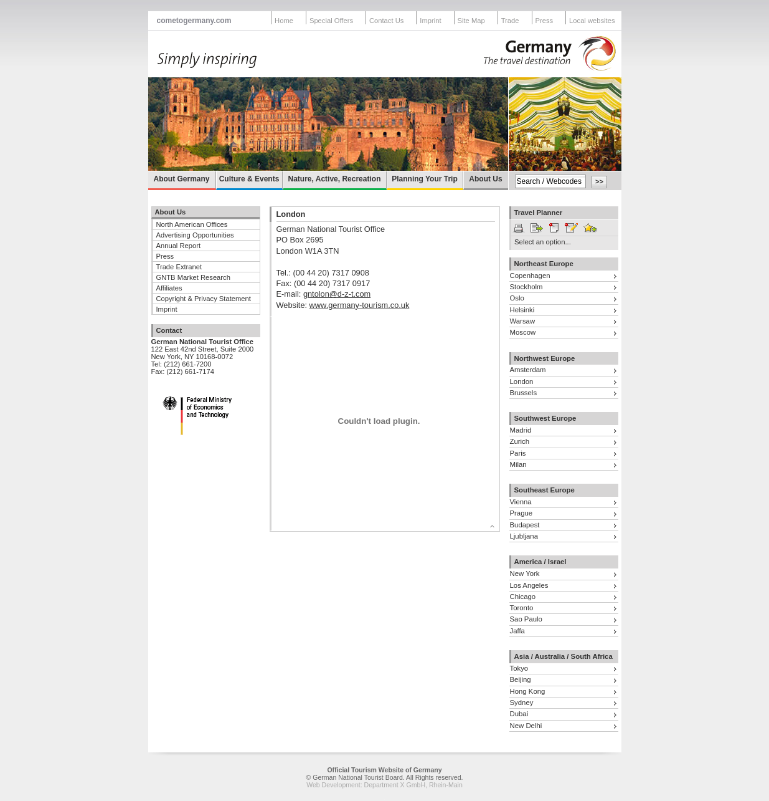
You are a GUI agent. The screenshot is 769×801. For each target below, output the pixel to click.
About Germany (181, 179)
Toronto (522, 608)
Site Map (471, 20)
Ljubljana (524, 536)
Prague (521, 513)
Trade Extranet (179, 267)
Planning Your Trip (425, 179)
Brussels (523, 392)
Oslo (517, 298)
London (522, 381)
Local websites (592, 20)
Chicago (523, 596)
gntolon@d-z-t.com (336, 294)
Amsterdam (528, 369)
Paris (518, 453)
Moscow (523, 332)
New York (525, 573)
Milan (518, 464)
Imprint (430, 20)
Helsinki (522, 310)
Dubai (519, 713)
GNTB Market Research (193, 277)
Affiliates (169, 288)
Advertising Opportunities (195, 235)
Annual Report (178, 245)
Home (284, 20)
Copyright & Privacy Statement (203, 298)
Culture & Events (249, 179)
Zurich (520, 441)
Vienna (521, 502)
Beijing (520, 679)
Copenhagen (530, 275)
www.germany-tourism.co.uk (359, 305)
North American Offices (192, 224)
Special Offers (331, 20)
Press (544, 20)
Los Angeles (529, 585)
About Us (485, 179)
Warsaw (522, 321)
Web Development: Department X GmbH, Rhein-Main (384, 785)
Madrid (521, 430)
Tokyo (519, 668)
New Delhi (526, 725)
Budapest (525, 525)
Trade (510, 20)
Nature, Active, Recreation (334, 179)
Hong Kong (527, 691)
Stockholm (526, 286)
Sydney (522, 702)
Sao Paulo (526, 619)
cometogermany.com (194, 20)
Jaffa (517, 631)
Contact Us (386, 20)
